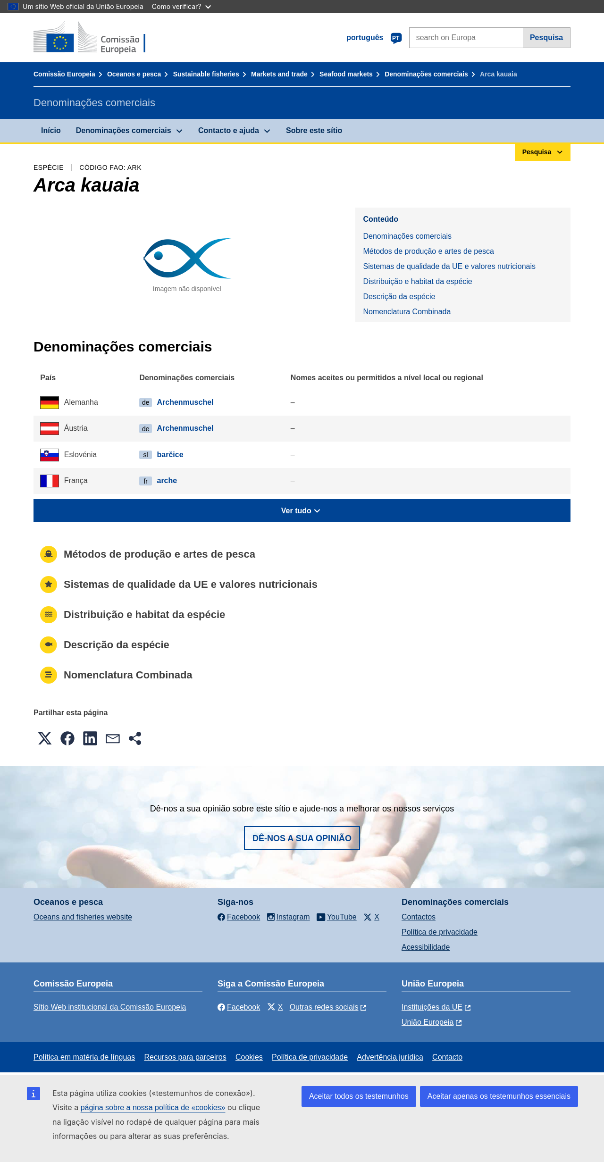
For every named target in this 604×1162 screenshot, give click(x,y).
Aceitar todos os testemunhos (359, 1096)
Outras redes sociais (324, 1007)
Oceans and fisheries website (83, 917)
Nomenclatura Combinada (407, 312)
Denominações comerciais (426, 74)
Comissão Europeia (64, 74)
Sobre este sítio (314, 130)
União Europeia (427, 1022)
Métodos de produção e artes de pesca (428, 251)
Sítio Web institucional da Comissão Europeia (110, 1007)
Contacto (447, 1057)
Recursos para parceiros (185, 1057)
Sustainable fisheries (206, 74)
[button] (44, 738)
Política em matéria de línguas (84, 1057)
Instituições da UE (432, 1007)
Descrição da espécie (399, 297)
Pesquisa (546, 37)
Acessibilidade (426, 947)
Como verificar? (181, 6)
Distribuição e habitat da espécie (417, 281)
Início (51, 130)
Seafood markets (346, 74)
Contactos (419, 917)
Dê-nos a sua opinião (302, 838)
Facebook (239, 1007)
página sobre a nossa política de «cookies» (153, 1107)
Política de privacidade (440, 932)
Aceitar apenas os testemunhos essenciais (499, 1096)
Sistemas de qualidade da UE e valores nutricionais (449, 266)
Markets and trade (279, 74)
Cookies (249, 1057)
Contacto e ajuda (228, 130)
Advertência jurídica (390, 1057)
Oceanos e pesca (134, 74)
